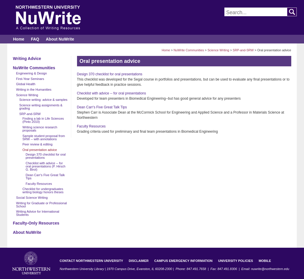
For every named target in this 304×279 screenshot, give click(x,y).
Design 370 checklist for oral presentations (46, 156)
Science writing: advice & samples (43, 99)
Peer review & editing (38, 144)
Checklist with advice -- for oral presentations (111, 93)
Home (18, 39)
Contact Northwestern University (91, 260)
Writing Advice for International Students (37, 213)
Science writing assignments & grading (41, 106)
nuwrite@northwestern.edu (270, 269)
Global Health (26, 84)
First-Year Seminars (30, 79)
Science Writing (218, 50)
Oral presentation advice (40, 150)
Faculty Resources (39, 183)
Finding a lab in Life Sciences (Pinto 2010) (43, 120)
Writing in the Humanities (34, 89)
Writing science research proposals (40, 128)
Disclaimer (139, 260)
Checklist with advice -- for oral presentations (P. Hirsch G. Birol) (45, 166)
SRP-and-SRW (243, 50)
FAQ (35, 39)
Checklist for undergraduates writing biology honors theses (43, 190)
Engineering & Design (31, 73)
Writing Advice (27, 58)
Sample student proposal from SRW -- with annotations (44, 137)
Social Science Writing (32, 197)
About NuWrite (60, 39)
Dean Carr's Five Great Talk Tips (45, 176)
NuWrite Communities (189, 50)
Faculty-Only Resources (36, 223)
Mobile (265, 260)
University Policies (235, 260)
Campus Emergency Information (183, 260)
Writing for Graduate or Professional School (41, 204)
